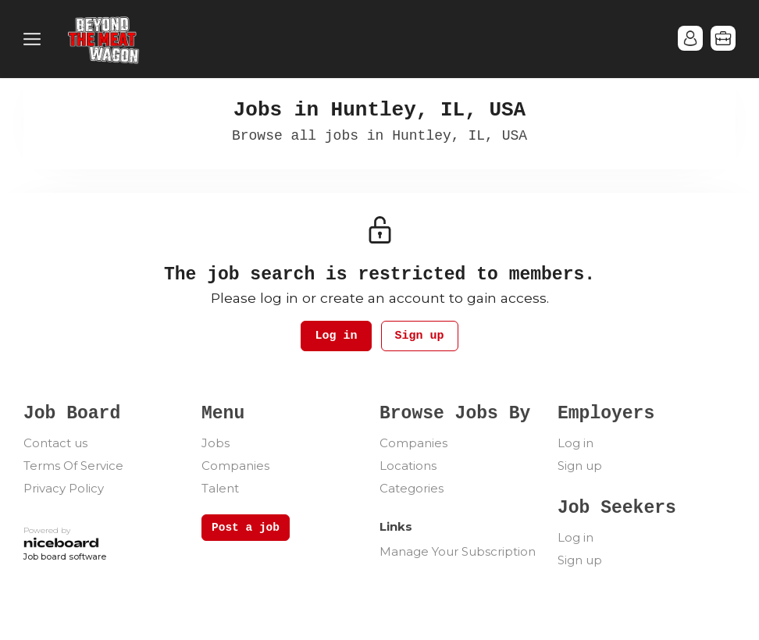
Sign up (419, 336)
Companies (235, 465)
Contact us (55, 443)
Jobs (215, 443)
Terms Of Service (73, 465)
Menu (35, 39)
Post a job (246, 527)
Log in (336, 336)
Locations (408, 465)
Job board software (64, 557)
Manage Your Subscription (458, 551)
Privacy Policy (63, 488)
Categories (412, 488)
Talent (220, 488)
